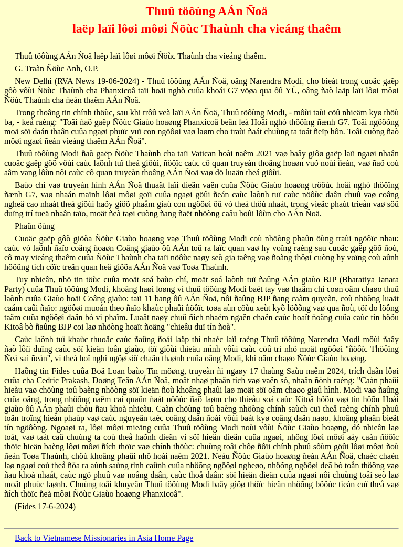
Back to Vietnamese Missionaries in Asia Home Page (104, 537)
